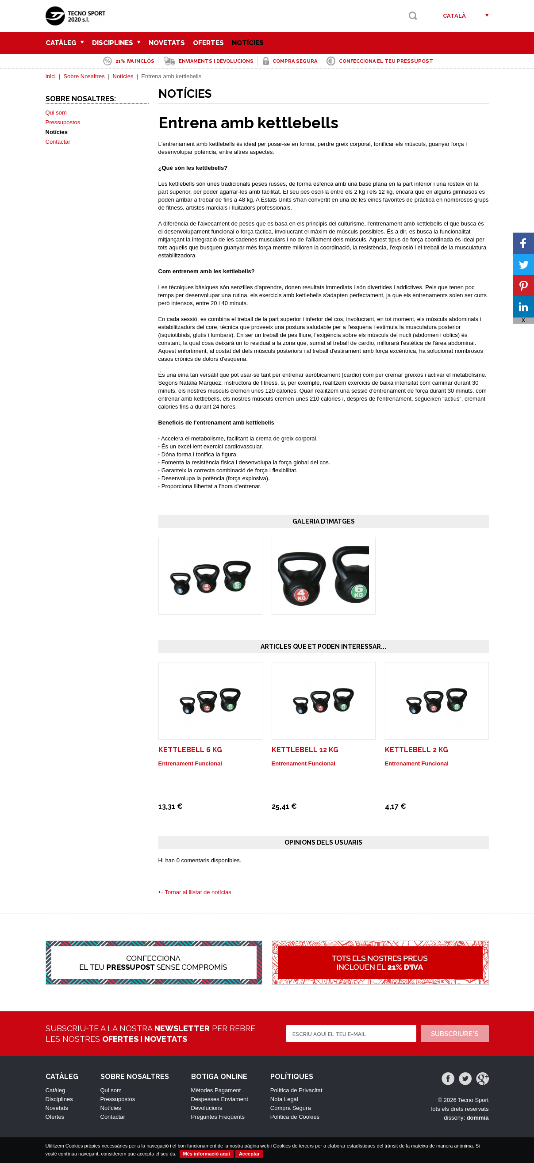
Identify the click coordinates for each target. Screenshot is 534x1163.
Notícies (248, 43)
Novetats (167, 43)
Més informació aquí (206, 1153)
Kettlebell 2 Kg (416, 750)
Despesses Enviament (219, 1099)
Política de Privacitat (296, 1090)
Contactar (58, 141)
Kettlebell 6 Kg (190, 750)
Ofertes (208, 43)
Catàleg (65, 43)
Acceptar (249, 1153)
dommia (478, 1117)
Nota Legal (284, 1099)
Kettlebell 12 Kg (305, 750)
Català (454, 15)
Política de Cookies (294, 1116)
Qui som (56, 112)
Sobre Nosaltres (83, 76)
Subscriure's (454, 1034)
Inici (51, 76)
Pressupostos (63, 122)
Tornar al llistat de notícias (198, 892)
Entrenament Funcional (190, 763)
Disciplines (116, 43)
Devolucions (207, 1108)
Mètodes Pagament (216, 1090)
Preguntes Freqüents (218, 1116)
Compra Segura (290, 1108)
